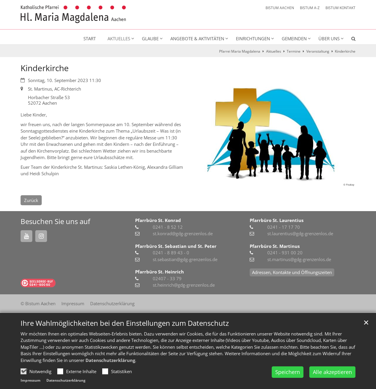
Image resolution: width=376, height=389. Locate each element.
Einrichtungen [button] (253, 38)
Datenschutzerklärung (110, 360)
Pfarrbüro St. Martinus (275, 246)
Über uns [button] (329, 38)
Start (89, 38)
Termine (294, 51)
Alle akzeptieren (332, 371)
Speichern (287, 371)
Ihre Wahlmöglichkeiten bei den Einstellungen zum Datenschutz (125, 323)
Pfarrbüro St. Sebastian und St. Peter (175, 246)
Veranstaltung (317, 51)
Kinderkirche (345, 51)
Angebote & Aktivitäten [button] (197, 38)
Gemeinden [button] (294, 38)
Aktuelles (273, 51)
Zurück (31, 200)
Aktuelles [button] (119, 38)
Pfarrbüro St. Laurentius (276, 220)
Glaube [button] (150, 38)
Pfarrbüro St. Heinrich (159, 272)
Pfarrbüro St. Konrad (158, 220)
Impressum (31, 380)
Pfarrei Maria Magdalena (239, 51)
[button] (349, 40)
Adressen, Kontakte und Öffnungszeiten (292, 272)
